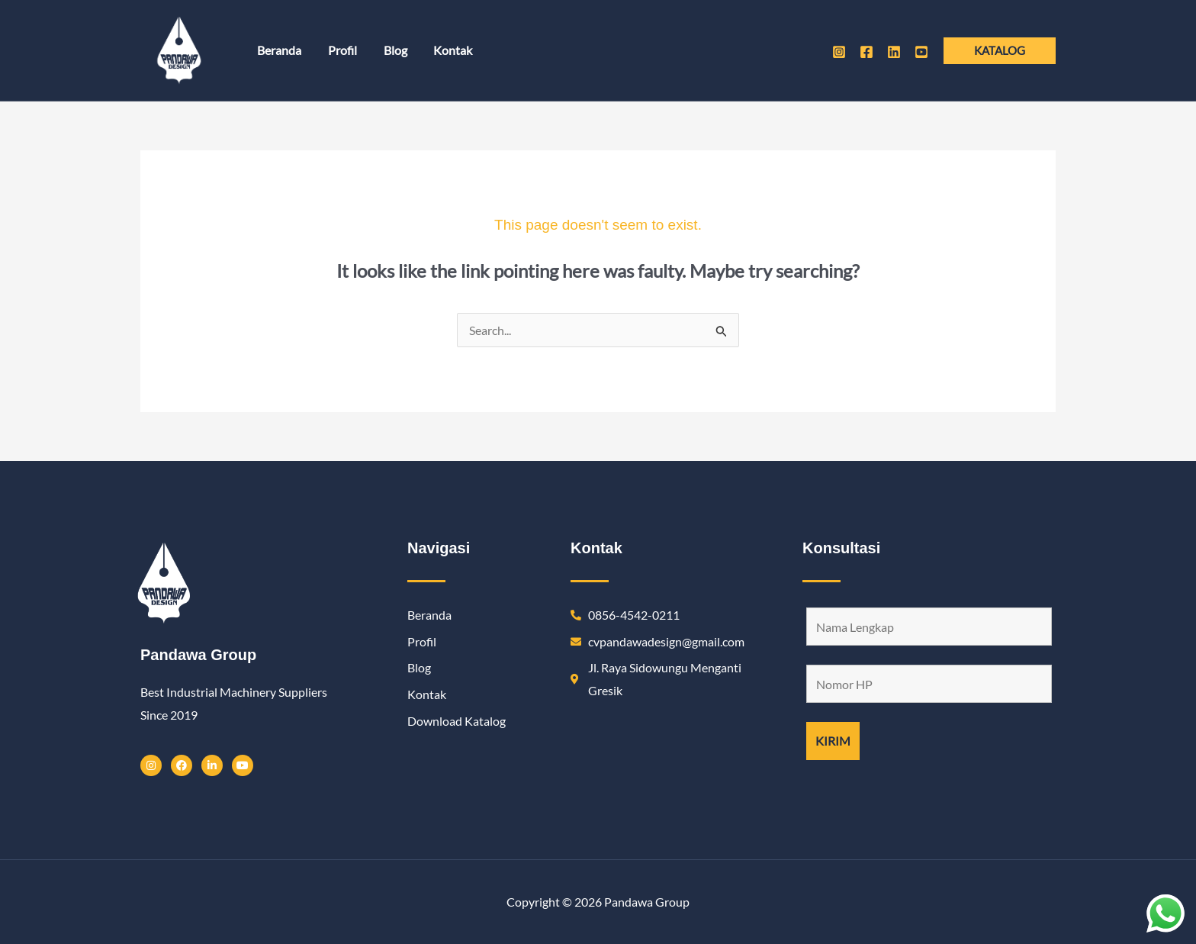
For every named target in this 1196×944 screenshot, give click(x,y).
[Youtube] (921, 52)
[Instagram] (839, 52)
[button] (1000, 50)
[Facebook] (866, 52)
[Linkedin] (894, 52)
